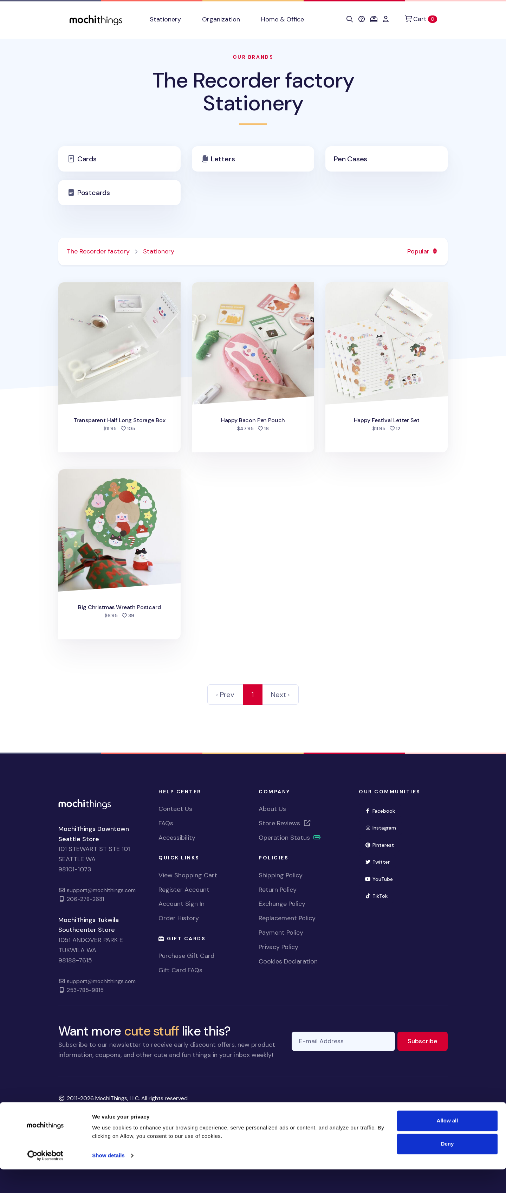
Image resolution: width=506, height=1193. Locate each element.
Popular (423, 251)
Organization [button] (221, 19)
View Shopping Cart (187, 875)
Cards (87, 158)
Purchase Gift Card (186, 956)
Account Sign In (181, 903)
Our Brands (253, 57)
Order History (178, 918)
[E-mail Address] (343, 1041)
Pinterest (382, 844)
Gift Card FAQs (180, 970)
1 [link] (253, 694)
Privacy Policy (278, 947)
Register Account (183, 889)
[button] (350, 19)
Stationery (158, 251)
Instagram (383, 827)
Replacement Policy (287, 918)
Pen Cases (350, 158)
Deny (447, 1167)
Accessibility (176, 837)
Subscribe (428, 1040)
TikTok (379, 895)
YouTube (382, 878)
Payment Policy (281, 932)
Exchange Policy (282, 903)
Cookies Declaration (288, 961)
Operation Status (290, 837)
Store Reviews (285, 823)
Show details (108, 1179)
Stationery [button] (165, 19)
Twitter (380, 861)
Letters (223, 158)
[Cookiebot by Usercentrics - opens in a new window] (45, 1179)
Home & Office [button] (282, 19)
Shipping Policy (281, 875)
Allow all (447, 1144)
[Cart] (421, 19)
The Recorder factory (98, 251)
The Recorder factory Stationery (253, 91)
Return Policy (278, 889)
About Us (272, 809)
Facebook (383, 810)
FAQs (165, 823)
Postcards (93, 192)
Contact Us (175, 809)
